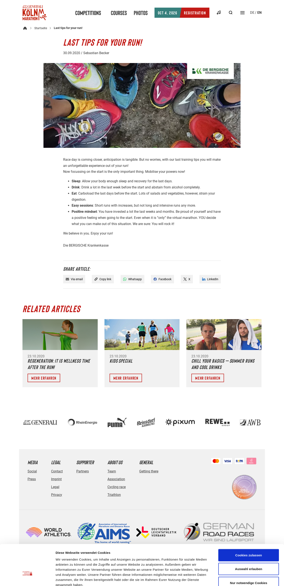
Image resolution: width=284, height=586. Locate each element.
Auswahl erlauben (248, 539)
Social (32, 471)
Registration (182, 12)
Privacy (56, 495)
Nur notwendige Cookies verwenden (248, 555)
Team (111, 471)
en (259, 13)
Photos (141, 12)
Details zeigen (225, 577)
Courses (119, 12)
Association (116, 479)
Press (32, 479)
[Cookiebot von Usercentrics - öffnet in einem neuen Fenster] (27, 578)
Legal (55, 487)
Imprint (56, 479)
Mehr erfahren (43, 377)
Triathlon (114, 495)
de (252, 13)
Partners (82, 471)
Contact (57, 471)
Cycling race (116, 487)
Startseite (40, 28)
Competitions (88, 12)
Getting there (148, 471)
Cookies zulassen (248, 525)
